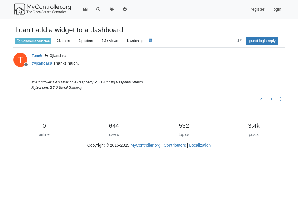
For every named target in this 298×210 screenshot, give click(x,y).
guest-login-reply (262, 41)
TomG (37, 56)
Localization (200, 145)
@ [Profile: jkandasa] (42, 63)
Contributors (175, 145)
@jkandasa (55, 56)
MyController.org (146, 145)
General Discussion (33, 41)
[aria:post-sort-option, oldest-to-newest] (239, 41)
